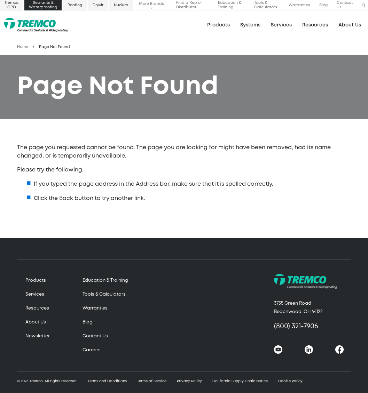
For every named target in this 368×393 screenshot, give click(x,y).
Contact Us (345, 5)
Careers (92, 350)
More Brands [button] (151, 4)
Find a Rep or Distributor (189, 5)
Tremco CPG (11, 5)
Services (34, 294)
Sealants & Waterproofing (43, 5)
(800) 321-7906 (296, 326)
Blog (323, 5)
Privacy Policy (189, 381)
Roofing (75, 5)
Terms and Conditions (107, 381)
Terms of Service (151, 381)
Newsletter (37, 336)
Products (218, 25)
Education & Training (229, 5)
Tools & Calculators (265, 5)
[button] (363, 5)
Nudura (121, 5)
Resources (315, 25)
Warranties (299, 5)
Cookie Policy (290, 381)
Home (22, 47)
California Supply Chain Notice (240, 381)
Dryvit (98, 5)
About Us (349, 25)
